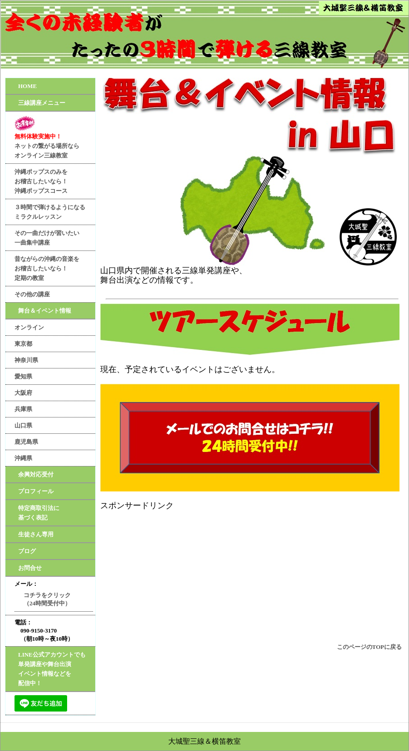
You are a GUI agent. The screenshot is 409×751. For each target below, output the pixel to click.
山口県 (23, 425)
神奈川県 (26, 360)
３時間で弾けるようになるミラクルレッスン (50, 212)
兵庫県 (23, 409)
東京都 (23, 343)
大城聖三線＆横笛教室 (204, 741)
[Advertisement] (252, 574)
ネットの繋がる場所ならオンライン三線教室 (47, 137)
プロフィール (36, 491)
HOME (27, 86)
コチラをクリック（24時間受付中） (47, 599)
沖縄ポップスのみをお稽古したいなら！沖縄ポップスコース (41, 181)
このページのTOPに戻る (369, 646)
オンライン (29, 327)
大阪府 (23, 392)
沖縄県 (23, 458)
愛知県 (23, 376)
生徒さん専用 (36, 534)
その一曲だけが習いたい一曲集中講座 (47, 238)
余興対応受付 (36, 474)
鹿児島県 (26, 441)
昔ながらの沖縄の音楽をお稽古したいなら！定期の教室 (47, 268)
